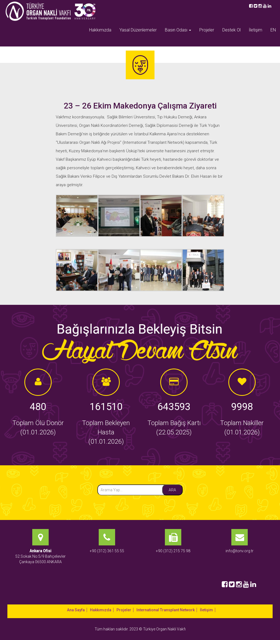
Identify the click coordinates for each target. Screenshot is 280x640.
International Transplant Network (165, 610)
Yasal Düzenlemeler (138, 30)
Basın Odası (178, 30)
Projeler (206, 30)
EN (273, 30)
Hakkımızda (100, 30)
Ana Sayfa (76, 610)
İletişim (255, 30)
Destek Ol (231, 30)
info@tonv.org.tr (239, 551)
